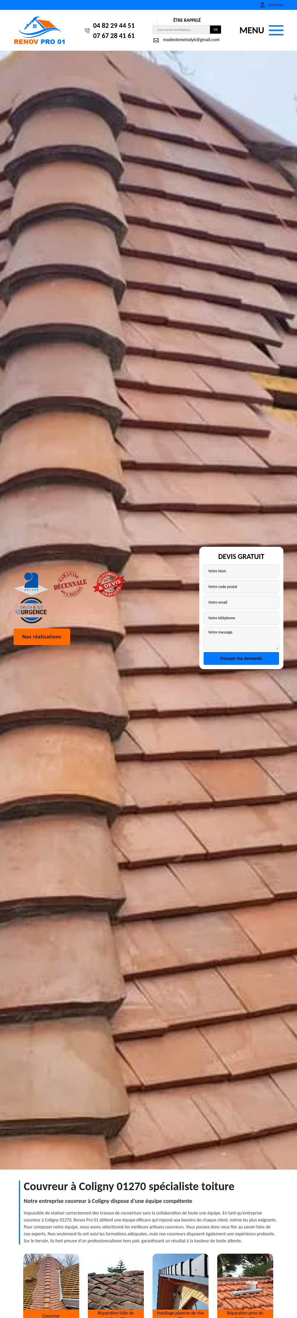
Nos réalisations (41, 711)
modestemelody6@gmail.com (186, 40)
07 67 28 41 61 (114, 35)
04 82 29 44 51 (114, 25)
